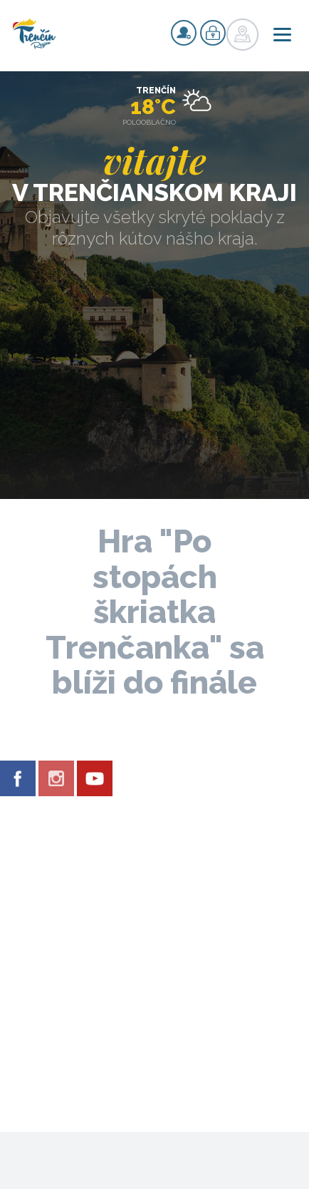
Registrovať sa (184, 33)
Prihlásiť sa (213, 33)
